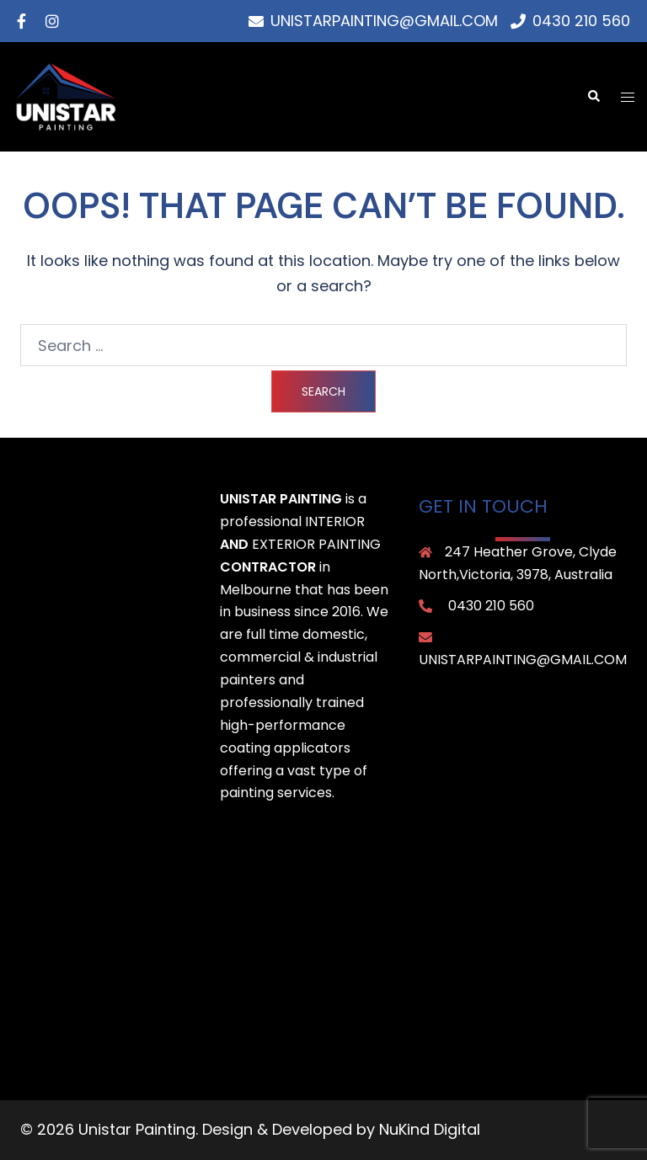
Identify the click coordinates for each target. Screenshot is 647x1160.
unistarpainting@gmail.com (523, 659)
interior (335, 521)
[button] (593, 97)
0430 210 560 (491, 605)
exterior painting (316, 544)
